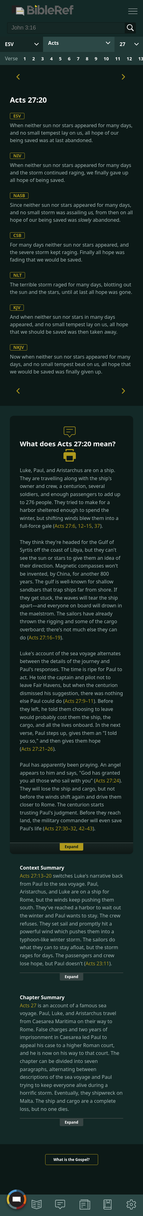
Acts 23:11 (97, 963)
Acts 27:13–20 (36, 875)
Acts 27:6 (64, 525)
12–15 (85, 525)
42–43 (86, 828)
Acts (53, 42)
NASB (19, 195)
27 (122, 44)
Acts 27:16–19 (44, 637)
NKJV (18, 347)
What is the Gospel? (71, 1159)
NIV (17, 156)
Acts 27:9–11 (79, 701)
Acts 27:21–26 (37, 748)
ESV (17, 116)
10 (106, 58)
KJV (16, 307)
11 (117, 58)
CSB (17, 235)
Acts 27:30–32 (60, 828)
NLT (17, 275)
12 (129, 58)
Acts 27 (28, 1005)
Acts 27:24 (107, 780)
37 (97, 525)
